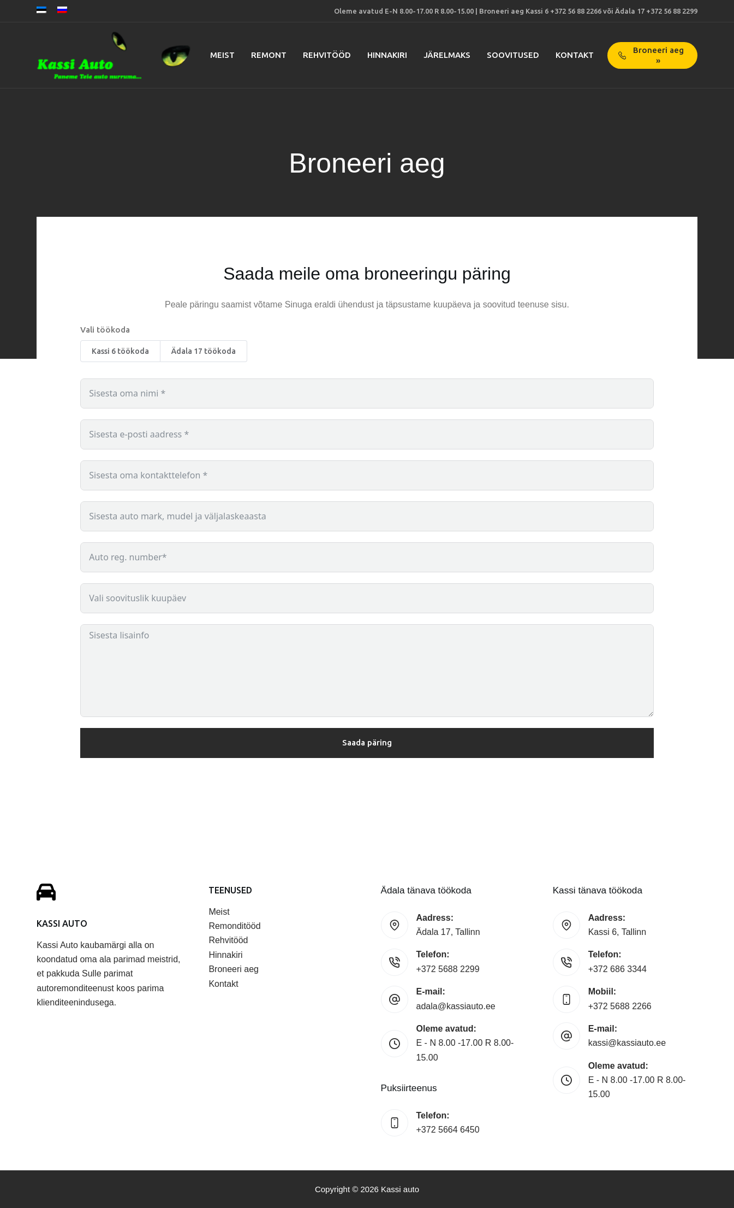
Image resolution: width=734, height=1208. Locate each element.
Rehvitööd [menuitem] (327, 55)
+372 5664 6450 (448, 1129)
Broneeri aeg (233, 969)
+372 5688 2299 (448, 969)
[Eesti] (41, 10)
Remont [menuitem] (269, 55)
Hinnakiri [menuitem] (387, 55)
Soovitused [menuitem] (513, 55)
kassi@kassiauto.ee (627, 1042)
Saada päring (367, 742)
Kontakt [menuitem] (575, 55)
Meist (218, 911)
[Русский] (62, 10)
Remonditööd (234, 926)
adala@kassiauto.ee (456, 1006)
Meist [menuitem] (222, 55)
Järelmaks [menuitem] (446, 55)
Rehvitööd (228, 940)
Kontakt (223, 983)
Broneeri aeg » (651, 55)
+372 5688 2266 (620, 1006)
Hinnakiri (225, 955)
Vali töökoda (105, 329)
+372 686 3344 (617, 969)
